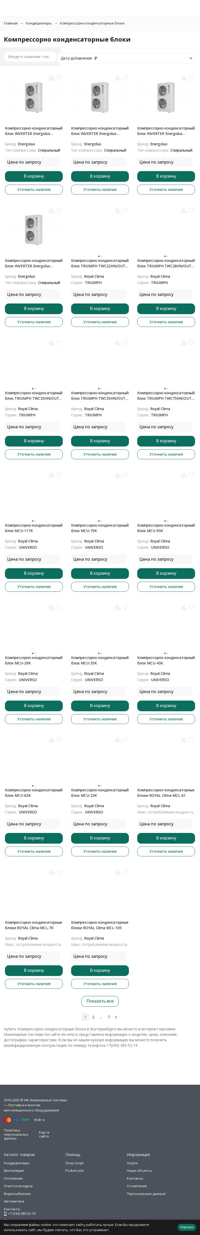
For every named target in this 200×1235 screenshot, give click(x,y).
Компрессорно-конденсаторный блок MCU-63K (34, 792)
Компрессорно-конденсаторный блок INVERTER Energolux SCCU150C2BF (34, 263)
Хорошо (186, 1227)
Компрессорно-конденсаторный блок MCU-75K (100, 528)
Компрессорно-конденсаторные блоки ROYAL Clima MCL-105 (99, 925)
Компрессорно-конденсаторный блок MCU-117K (34, 528)
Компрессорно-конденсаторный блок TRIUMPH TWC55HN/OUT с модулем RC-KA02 (100, 395)
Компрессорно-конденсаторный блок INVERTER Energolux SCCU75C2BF (34, 131)
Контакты (135, 1178)
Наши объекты (139, 1170)
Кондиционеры (39, 23)
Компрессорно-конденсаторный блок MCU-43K (166, 660)
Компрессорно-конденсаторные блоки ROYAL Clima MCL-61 (166, 792)
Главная (10, 23)
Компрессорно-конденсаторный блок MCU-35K (100, 660)
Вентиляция (14, 1170)
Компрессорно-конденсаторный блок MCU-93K (166, 528)
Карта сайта (44, 1134)
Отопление (13, 1178)
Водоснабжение (17, 1193)
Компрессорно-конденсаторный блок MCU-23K (100, 792)
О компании (137, 1186)
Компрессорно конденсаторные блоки (92, 23)
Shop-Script (74, 1163)
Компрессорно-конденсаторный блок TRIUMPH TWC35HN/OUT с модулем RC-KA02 (34, 395)
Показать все (100, 1001)
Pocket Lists (74, 1170)
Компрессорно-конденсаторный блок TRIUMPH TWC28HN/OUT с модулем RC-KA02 (166, 263)
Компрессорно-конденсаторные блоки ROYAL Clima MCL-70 (33, 925)
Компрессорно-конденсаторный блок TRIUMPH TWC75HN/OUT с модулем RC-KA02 (166, 395)
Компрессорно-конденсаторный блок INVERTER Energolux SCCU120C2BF (166, 131)
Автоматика (14, 1201)
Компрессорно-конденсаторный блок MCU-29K (34, 660)
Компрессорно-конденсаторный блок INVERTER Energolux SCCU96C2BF (100, 131)
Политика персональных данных (16, 1134)
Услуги (132, 1163)
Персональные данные (146, 1193)
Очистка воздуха (18, 1186)
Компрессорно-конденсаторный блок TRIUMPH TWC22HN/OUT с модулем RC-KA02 (100, 263)
